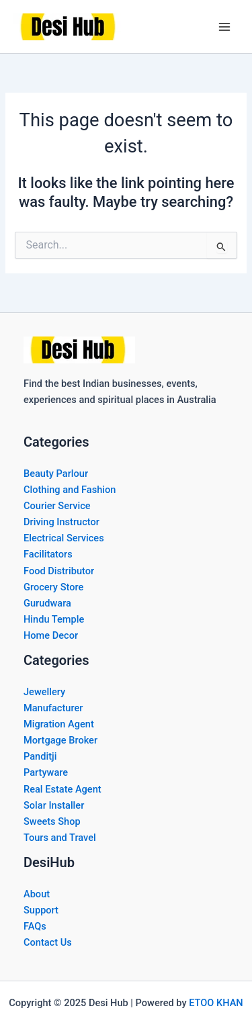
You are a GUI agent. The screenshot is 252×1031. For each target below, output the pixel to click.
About (37, 894)
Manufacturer (53, 708)
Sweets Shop (52, 821)
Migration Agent (59, 724)
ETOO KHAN (216, 1003)
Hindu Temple (54, 619)
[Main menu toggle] (224, 27)
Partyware (46, 772)
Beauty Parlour (56, 473)
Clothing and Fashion (70, 490)
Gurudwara (47, 603)
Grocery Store (53, 587)
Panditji (40, 756)
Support (41, 910)
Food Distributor (59, 571)
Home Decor (51, 635)
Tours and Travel (60, 838)
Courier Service (57, 506)
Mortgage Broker (60, 740)
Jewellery (44, 692)
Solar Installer (54, 805)
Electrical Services (64, 538)
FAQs (35, 926)
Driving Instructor (61, 522)
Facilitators (48, 554)
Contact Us (48, 942)
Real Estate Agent (62, 789)
